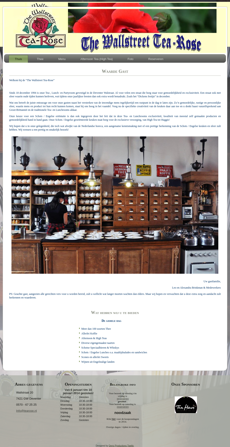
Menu (62, 59)
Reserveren (155, 59)
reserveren (123, 398)
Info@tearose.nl (26, 410)
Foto (130, 59)
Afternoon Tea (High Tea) (96, 59)
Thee (40, 59)
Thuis (18, 59)
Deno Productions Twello (121, 446)
